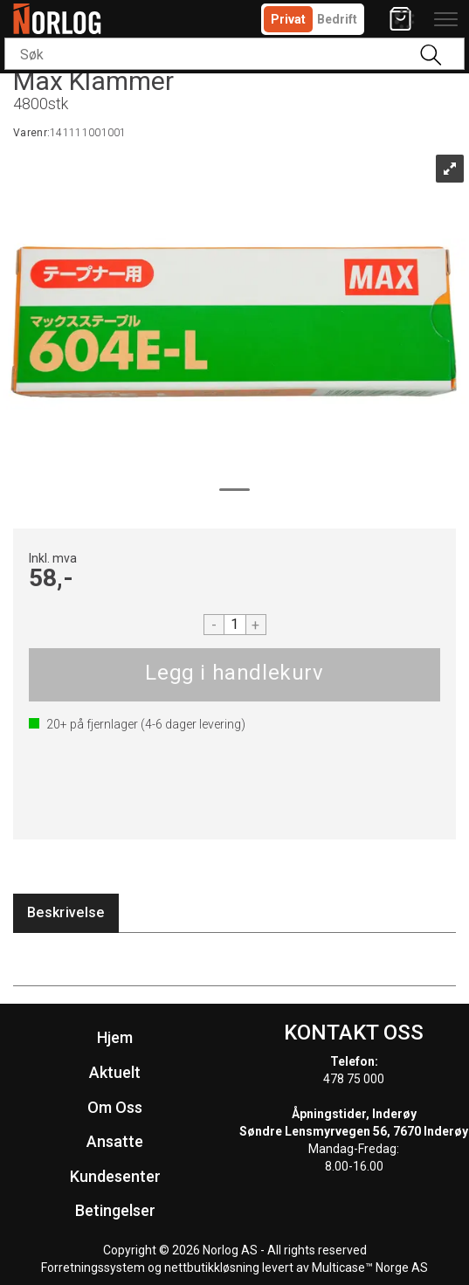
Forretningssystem (93, 1268)
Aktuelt (115, 1072)
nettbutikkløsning (211, 1268)
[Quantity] (234, 624)
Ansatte (114, 1141)
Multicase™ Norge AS (370, 1268)
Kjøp (234, 674)
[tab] (66, 913)
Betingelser (115, 1210)
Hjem (115, 1037)
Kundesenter (115, 1176)
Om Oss (114, 1107)
